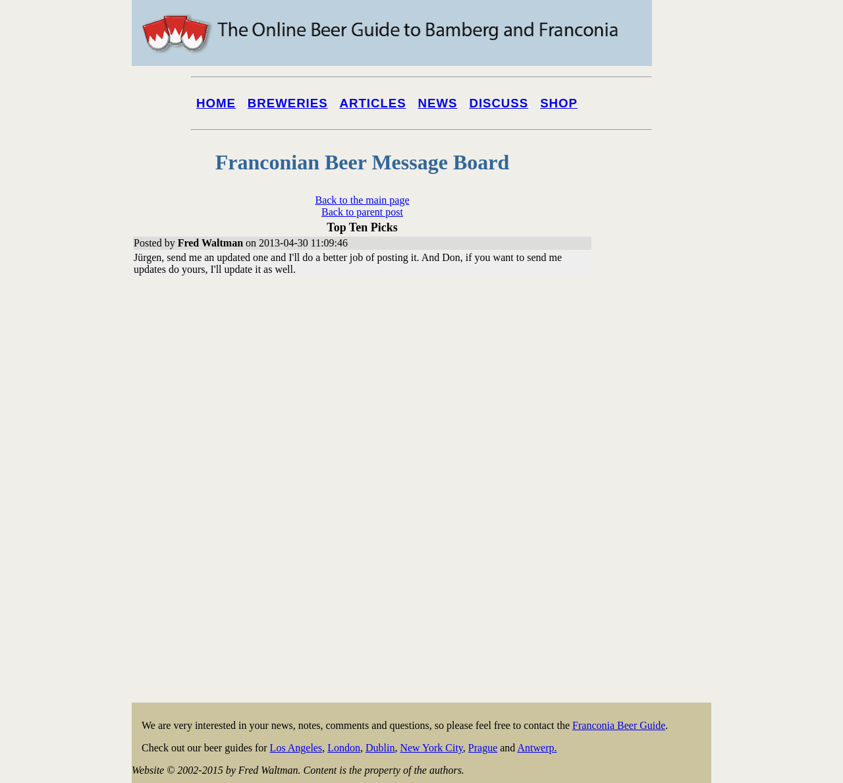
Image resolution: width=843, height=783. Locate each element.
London (343, 747)
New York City (431, 747)
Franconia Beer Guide (618, 725)
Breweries (288, 103)
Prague (482, 747)
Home (216, 103)
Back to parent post (362, 212)
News (438, 103)
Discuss (498, 103)
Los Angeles (296, 747)
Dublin (380, 747)
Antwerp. (537, 747)
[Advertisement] (658, 502)
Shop (559, 103)
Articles (373, 103)
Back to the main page (362, 200)
